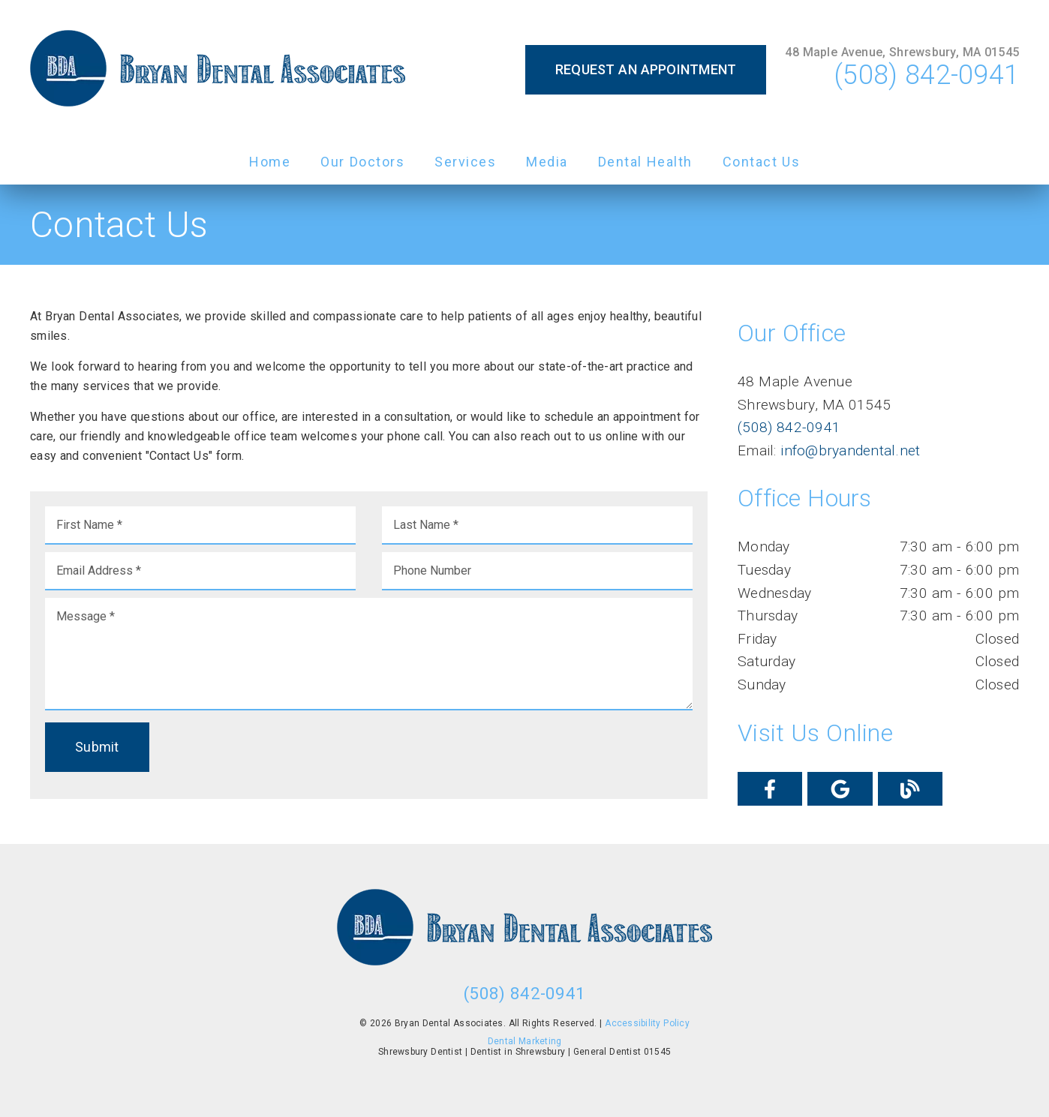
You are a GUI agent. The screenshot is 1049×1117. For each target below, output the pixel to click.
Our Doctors (362, 162)
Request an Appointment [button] (646, 69)
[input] (200, 525)
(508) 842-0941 (926, 75)
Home (269, 162)
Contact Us (762, 162)
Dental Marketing (525, 1041)
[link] (217, 70)
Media (547, 162)
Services (465, 162)
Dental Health (645, 162)
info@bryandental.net (849, 450)
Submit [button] (97, 747)
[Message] (369, 654)
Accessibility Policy (647, 1023)
